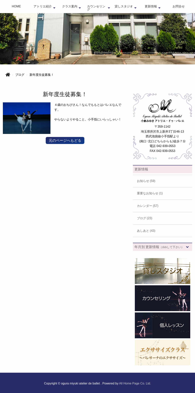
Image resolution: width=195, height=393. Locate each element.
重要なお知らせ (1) (150, 193)
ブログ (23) (144, 218)
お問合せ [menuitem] (179, 6)
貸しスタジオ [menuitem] (124, 6)
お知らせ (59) (146, 181)
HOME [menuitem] (16, 6)
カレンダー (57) (147, 205)
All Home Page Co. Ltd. (135, 383)
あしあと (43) (146, 230)
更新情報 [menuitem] (151, 6)
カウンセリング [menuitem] (96, 8)
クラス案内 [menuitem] (69, 6)
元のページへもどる (65, 140)
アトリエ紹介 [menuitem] (43, 6)
